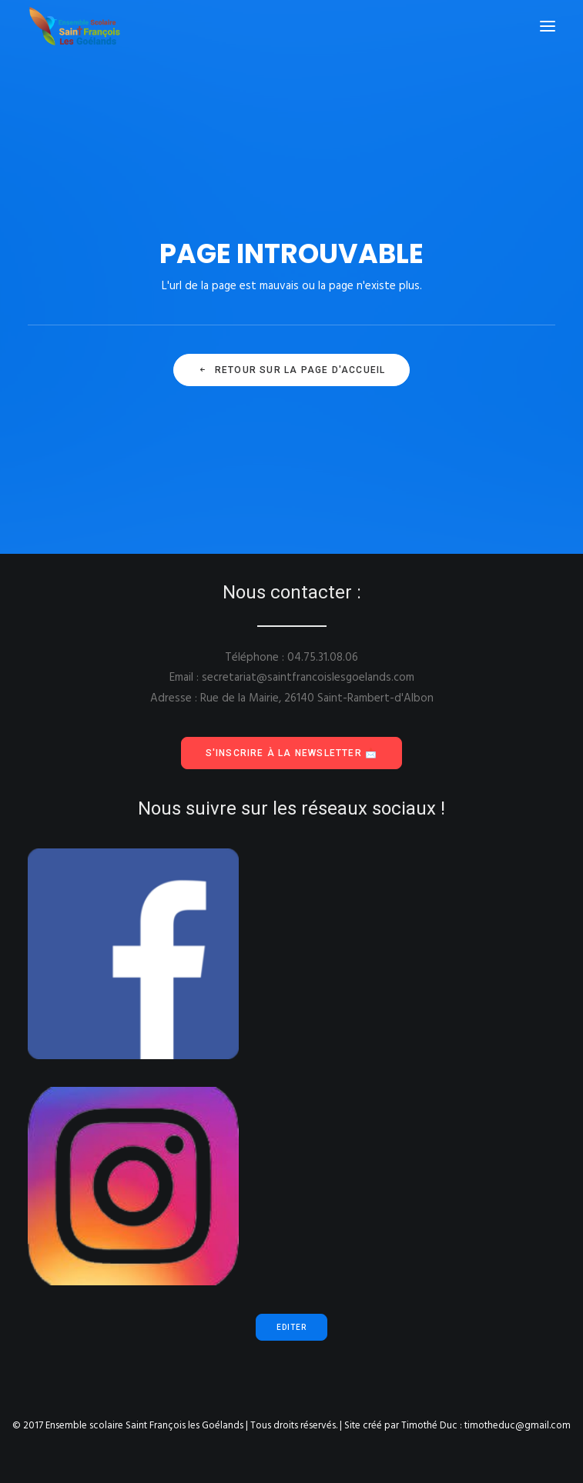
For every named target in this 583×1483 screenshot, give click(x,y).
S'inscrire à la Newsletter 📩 (292, 753)
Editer (291, 1327)
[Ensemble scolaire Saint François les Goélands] (85, 26)
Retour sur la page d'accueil (292, 370)
